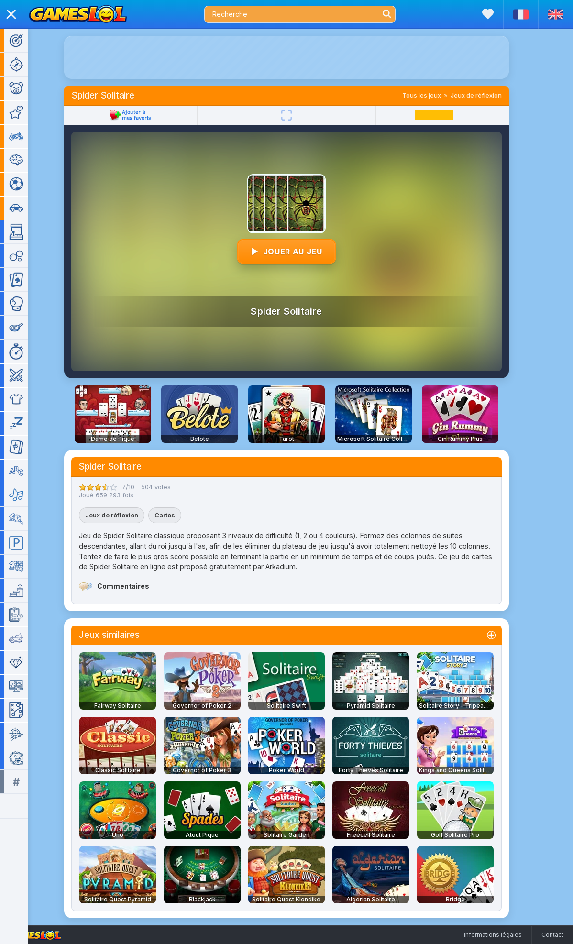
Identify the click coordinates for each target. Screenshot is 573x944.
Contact (552, 934)
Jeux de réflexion (490, 95)
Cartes (178, 515)
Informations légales (493, 934)
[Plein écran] (300, 115)
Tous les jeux (435, 95)
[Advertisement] (300, 57)
